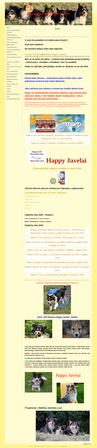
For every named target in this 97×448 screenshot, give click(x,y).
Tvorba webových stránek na (56, 446)
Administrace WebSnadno (37, 446)
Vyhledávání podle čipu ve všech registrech (46, 193)
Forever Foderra (33, 54)
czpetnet (27, 205)
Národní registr (29, 199)
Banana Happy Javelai (55, 54)
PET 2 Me (27, 208)
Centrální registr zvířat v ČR (32, 196)
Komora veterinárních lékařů (32, 202)
